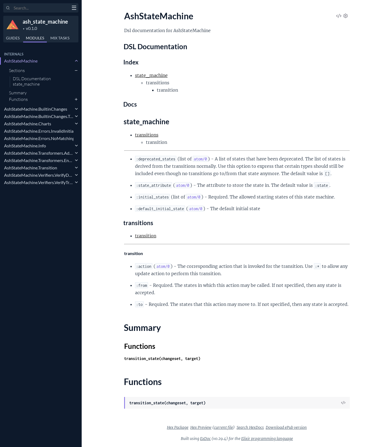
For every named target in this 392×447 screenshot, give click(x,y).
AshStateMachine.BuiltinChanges (35, 108)
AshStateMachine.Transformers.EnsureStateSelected (39, 160)
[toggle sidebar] (74, 8)
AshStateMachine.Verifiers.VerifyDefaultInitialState (39, 175)
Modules (35, 38)
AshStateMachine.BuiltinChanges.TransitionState (39, 116)
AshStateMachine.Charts (27, 123)
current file (223, 427)
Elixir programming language (267, 438)
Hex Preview (201, 427)
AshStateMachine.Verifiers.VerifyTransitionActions (39, 182)
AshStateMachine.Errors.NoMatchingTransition (39, 138)
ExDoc (205, 438)
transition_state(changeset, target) (162, 358)
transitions (146, 135)
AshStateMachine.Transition (30, 167)
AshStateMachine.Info (25, 145)
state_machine (26, 84)
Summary (18, 92)
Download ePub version (286, 427)
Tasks (59, 38)
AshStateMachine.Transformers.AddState (39, 153)
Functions (18, 99)
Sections (17, 70)
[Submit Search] (8, 8)
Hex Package (177, 427)
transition (145, 235)
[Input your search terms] (40, 8)
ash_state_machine (45, 21)
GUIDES (13, 38)
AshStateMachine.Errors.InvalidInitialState (39, 131)
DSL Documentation (32, 78)
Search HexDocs (250, 427)
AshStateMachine (21, 60)
